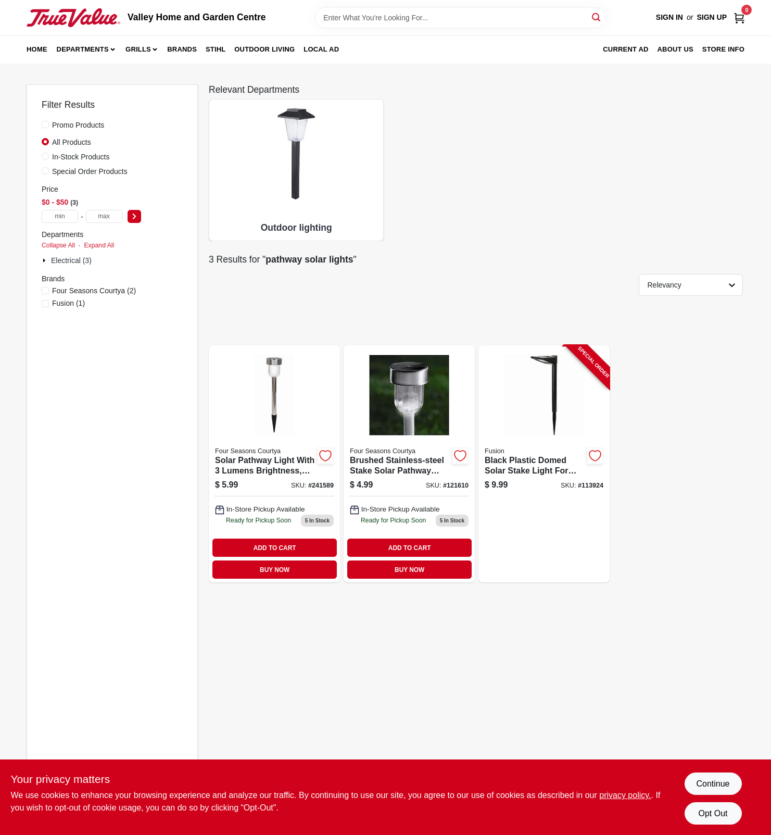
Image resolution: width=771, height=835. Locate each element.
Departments (83, 49)
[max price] (104, 216)
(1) (68, 303)
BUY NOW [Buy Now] (274, 570)
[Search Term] (460, 17)
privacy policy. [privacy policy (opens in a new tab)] (625, 795)
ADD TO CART (275, 548)
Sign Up (712, 17)
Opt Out (712, 813)
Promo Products (78, 125)
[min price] (60, 216)
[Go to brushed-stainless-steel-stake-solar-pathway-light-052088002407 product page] (409, 464)
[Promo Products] (45, 124)
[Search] (596, 17)
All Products (71, 142)
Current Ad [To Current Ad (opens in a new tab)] (625, 49)
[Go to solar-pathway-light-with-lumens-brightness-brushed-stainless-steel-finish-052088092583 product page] (274, 464)
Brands (182, 49)
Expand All (99, 245)
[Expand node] (45, 260)
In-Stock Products (81, 156)
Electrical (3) (71, 260)
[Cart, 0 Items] (739, 17)
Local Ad (321, 49)
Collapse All (58, 245)
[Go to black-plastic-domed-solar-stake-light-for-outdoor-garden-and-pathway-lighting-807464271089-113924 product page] (544, 464)
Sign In (669, 17)
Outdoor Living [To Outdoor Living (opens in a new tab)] (264, 49)
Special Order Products (90, 171)
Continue (712, 783)
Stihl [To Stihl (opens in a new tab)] (216, 49)
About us (675, 49)
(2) (94, 290)
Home (37, 49)
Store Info (723, 49)
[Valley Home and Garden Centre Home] (73, 17)
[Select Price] (134, 216)
